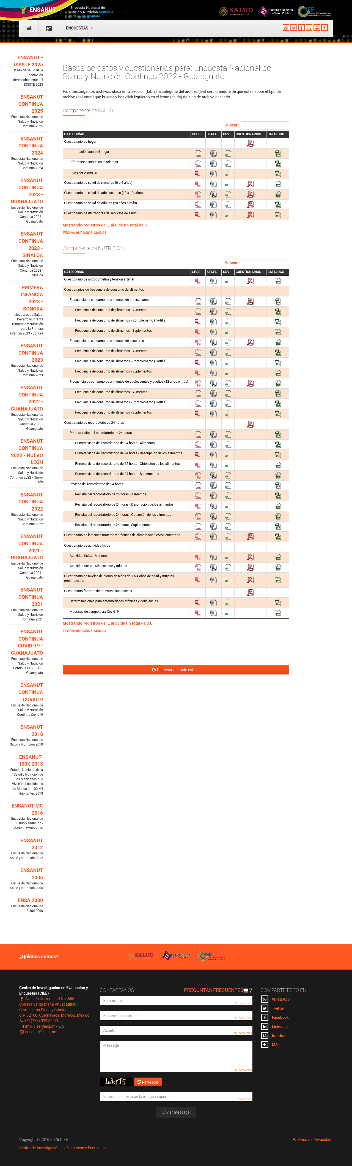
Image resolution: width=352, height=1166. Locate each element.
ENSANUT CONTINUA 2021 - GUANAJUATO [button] (26, 556)
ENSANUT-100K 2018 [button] (26, 775)
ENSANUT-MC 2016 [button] (26, 817)
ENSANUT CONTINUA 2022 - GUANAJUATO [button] (26, 408)
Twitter (272, 1008)
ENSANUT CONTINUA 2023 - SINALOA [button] (26, 254)
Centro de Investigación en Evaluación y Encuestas (62, 1148)
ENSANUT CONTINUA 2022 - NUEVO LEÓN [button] (26, 461)
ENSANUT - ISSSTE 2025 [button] (26, 71)
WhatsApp (275, 999)
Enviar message (176, 1112)
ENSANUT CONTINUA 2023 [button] (26, 360)
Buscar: (257, 125)
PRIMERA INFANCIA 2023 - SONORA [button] (26, 310)
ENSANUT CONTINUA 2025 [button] (26, 111)
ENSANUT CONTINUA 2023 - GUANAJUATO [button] (26, 200)
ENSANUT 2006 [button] (26, 878)
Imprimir (274, 1035)
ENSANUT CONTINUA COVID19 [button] (26, 699)
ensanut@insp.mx (37, 1032)
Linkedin (274, 1026)
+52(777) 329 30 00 (38, 1021)
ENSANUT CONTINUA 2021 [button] (26, 604)
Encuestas (79, 28)
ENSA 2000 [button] (26, 905)
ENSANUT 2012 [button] (26, 849)
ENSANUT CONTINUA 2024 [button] (26, 153)
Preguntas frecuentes (218, 990)
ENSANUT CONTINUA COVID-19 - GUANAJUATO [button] (26, 652)
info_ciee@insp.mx (38, 1026)
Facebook (275, 1017)
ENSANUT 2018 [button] (26, 735)
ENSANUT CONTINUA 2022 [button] (26, 509)
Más (270, 1044)
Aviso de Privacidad (311, 1139)
